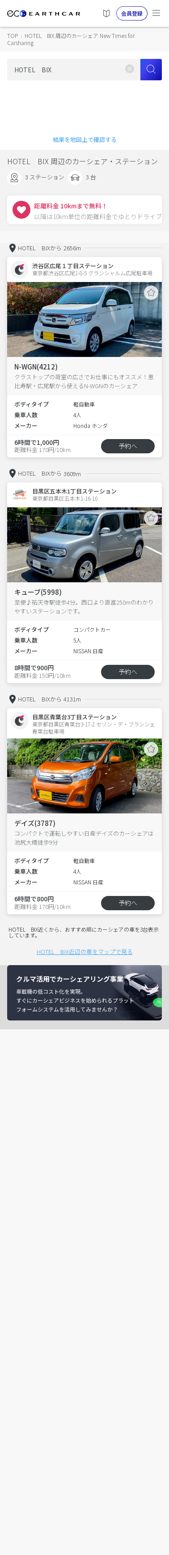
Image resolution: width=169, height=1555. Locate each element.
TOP (12, 35)
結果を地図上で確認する (85, 139)
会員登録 (132, 13)
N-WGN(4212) (36, 366)
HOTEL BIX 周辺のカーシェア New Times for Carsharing (71, 39)
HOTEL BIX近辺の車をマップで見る (85, 951)
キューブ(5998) (38, 592)
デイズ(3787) (34, 823)
